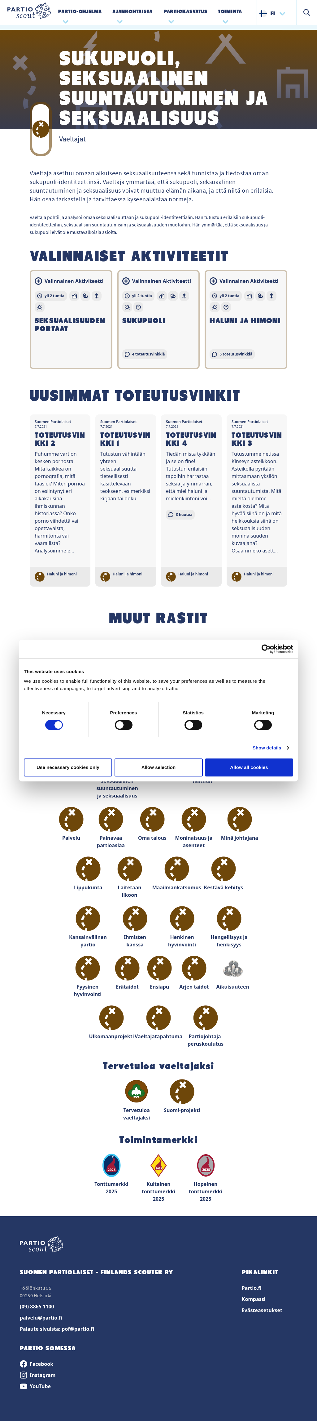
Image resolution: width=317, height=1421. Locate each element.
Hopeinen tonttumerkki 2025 (206, 1177)
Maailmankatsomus (177, 873)
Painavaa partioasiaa (111, 828)
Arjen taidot (194, 973)
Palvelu (71, 824)
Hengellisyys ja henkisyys (229, 927)
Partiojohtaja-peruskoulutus (206, 1026)
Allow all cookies (249, 767)
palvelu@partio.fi (41, 1317)
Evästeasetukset (262, 1310)
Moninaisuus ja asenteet (193, 828)
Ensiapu (159, 973)
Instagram (37, 1375)
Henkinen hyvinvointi (182, 927)
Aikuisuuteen (232, 973)
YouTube (35, 1386)
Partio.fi (252, 1288)
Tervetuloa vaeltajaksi (136, 1100)
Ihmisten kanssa (135, 927)
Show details (267, 747)
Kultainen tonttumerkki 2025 (159, 1177)
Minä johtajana (239, 824)
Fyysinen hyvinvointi (88, 977)
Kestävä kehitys (223, 873)
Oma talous (152, 824)
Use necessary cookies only (68, 767)
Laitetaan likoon (129, 877)
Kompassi (254, 1299)
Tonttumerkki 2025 (111, 1174)
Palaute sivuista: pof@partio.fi (57, 1328)
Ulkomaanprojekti (111, 1022)
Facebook (36, 1364)
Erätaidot (127, 973)
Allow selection (158, 767)
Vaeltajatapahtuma (158, 1022)
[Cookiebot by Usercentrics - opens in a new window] (266, 649)
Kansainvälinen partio (88, 927)
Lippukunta (88, 873)
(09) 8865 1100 (37, 1306)
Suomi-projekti (182, 1096)
